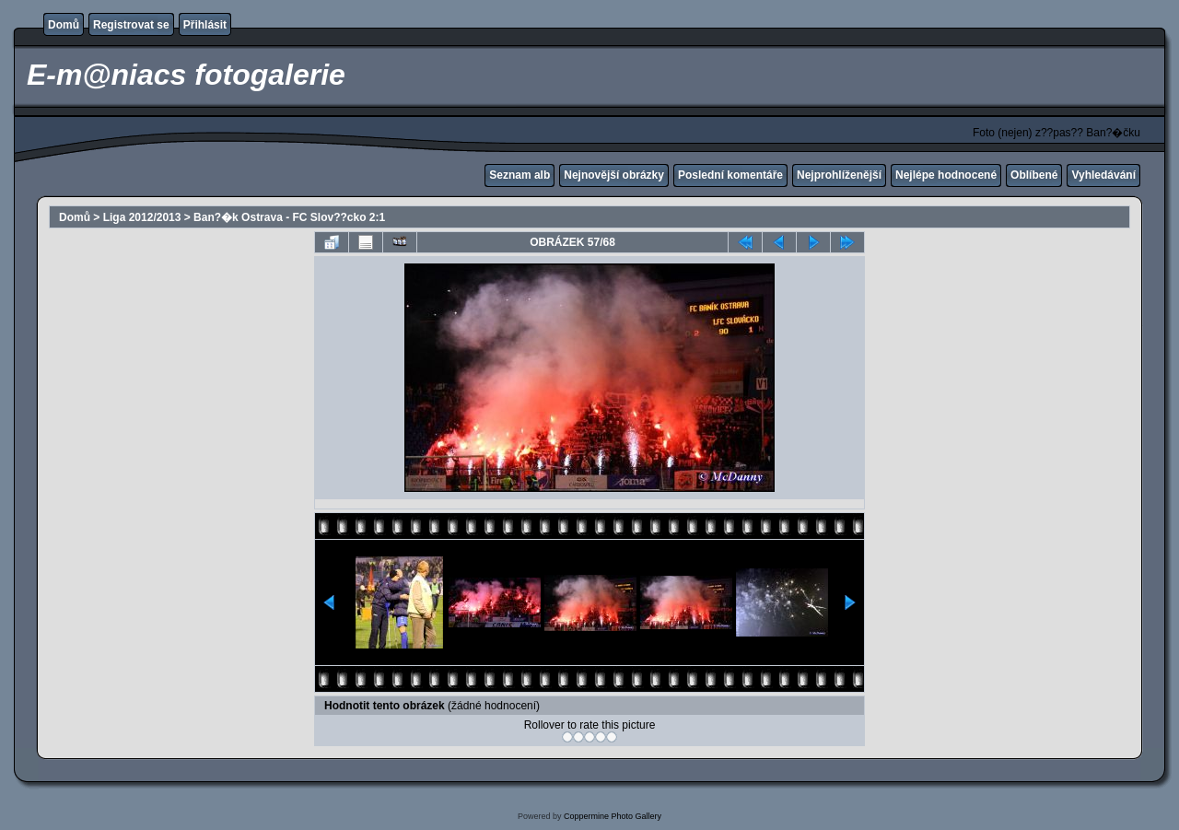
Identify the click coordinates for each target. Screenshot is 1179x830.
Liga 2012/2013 (142, 217)
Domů (63, 24)
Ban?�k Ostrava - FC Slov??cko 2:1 (289, 217)
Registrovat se (131, 24)
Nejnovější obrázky (614, 175)
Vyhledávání (1103, 175)
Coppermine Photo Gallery (612, 816)
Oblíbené (1033, 175)
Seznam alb (519, 175)
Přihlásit (205, 24)
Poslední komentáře (730, 175)
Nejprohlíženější (839, 175)
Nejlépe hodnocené (946, 175)
